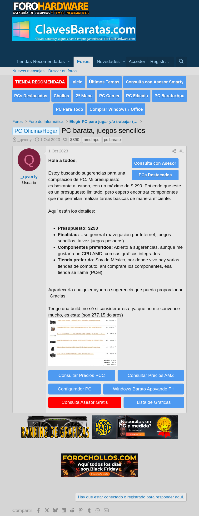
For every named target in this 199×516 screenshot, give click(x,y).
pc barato (112, 136)
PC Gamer (109, 94)
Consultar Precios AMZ (151, 372)
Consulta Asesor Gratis (85, 399)
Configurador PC (75, 385)
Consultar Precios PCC (81, 372)
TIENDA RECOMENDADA (40, 81)
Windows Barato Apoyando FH (143, 385)
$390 (74, 136)
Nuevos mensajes (28, 71)
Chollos (61, 94)
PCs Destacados (30, 94)
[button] (43, 62)
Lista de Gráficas (154, 399)
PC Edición (137, 94)
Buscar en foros (62, 71)
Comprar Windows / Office (116, 106)
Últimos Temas (104, 81)
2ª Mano (84, 94)
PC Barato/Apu (169, 94)
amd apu (92, 136)
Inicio (77, 81)
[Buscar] (181, 62)
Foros (83, 61)
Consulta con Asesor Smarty (155, 81)
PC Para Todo (69, 106)
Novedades (108, 61)
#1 (181, 148)
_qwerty (25, 136)
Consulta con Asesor (155, 159)
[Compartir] (174, 148)
